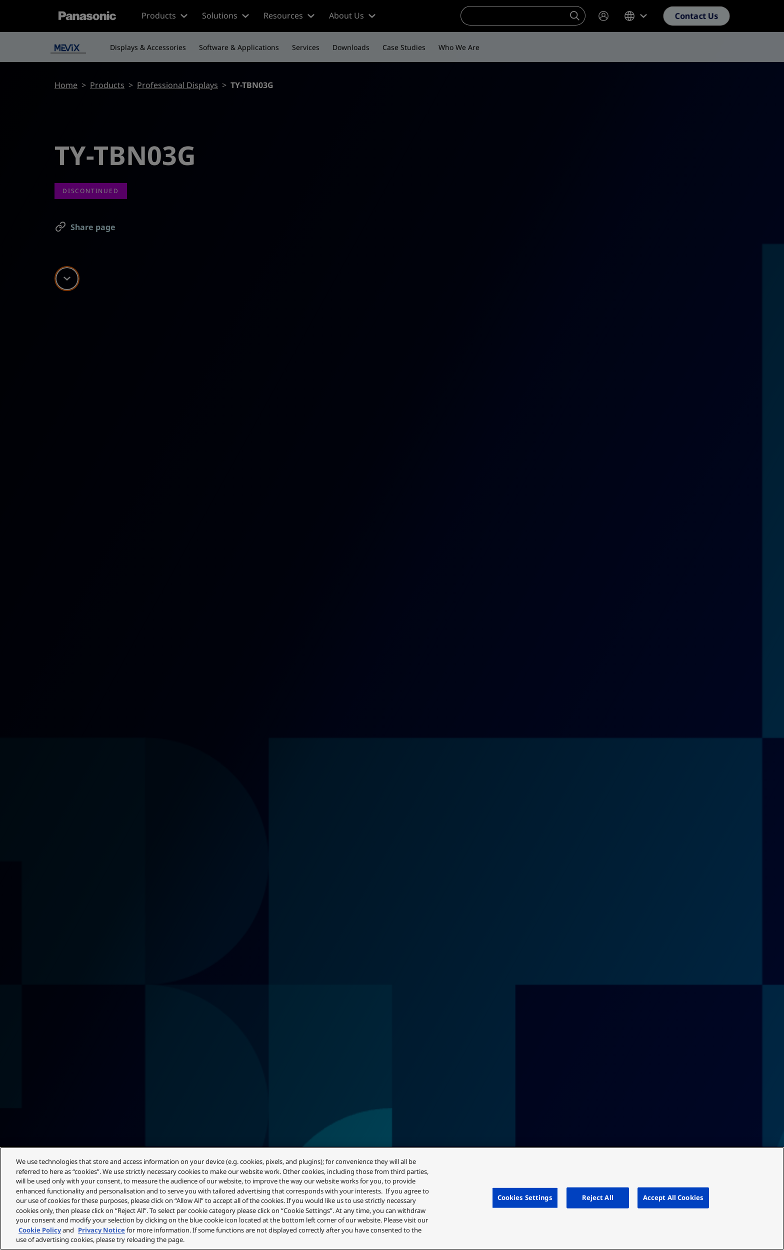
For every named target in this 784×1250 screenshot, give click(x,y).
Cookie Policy (39, 1229)
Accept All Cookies (673, 1197)
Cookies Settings (525, 1197)
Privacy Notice (101, 1229)
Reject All (598, 1197)
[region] (392, 1198)
